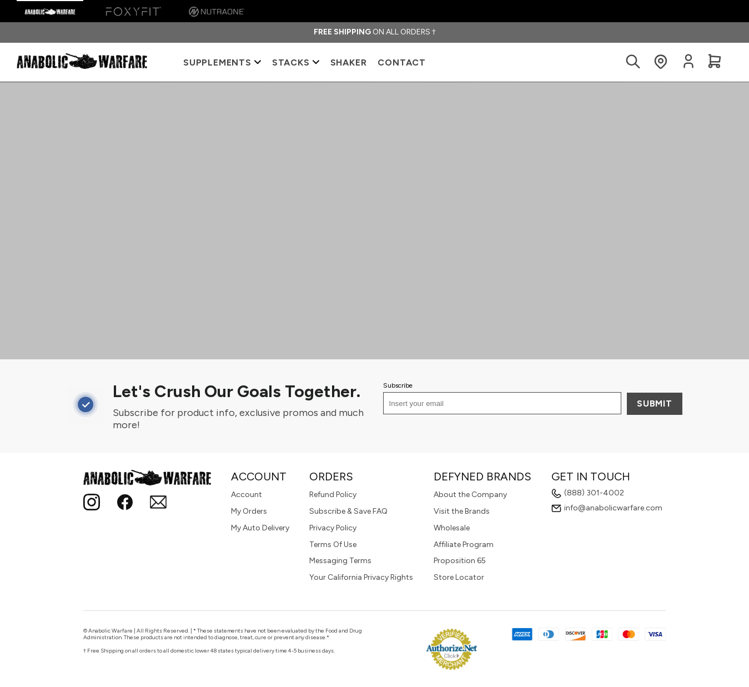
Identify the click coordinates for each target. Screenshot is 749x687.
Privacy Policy (332, 528)
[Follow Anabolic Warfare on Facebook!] (125, 503)
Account (246, 494)
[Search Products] (633, 62)
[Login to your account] (688, 66)
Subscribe (398, 385)
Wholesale (452, 528)
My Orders (249, 511)
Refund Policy (332, 494)
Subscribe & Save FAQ (348, 511)
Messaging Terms (340, 560)
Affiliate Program (464, 544)
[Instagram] (91, 503)
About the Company (470, 494)
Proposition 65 (460, 560)
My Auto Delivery (260, 528)
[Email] (158, 503)
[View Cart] (714, 62)
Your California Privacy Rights (361, 577)
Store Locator (459, 577)
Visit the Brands (462, 511)
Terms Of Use (332, 544)
